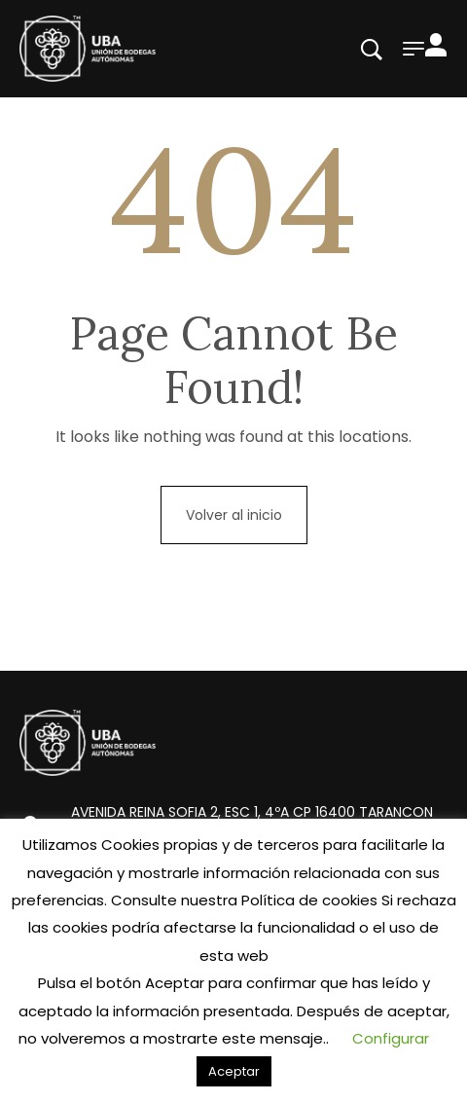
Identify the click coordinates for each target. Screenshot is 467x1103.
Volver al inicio (234, 515)
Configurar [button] (390, 1038)
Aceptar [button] (234, 1071)
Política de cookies (309, 900)
